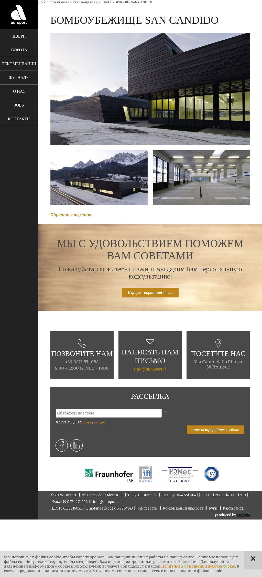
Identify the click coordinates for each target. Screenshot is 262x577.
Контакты (19, 119)
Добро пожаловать (54, 2)
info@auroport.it (150, 369)
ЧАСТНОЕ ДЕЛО (80, 422)
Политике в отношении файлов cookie (198, 566)
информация (94, 422)
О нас (19, 91)
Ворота (19, 50)
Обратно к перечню (70, 214)
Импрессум (148, 508)
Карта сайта (233, 508)
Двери (19, 36)
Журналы (19, 77)
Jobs (19, 105)
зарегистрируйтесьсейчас (215, 430)
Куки (213, 508)
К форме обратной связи (150, 292)
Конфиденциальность (183, 508)
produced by (232, 515)
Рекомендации (19, 64)
